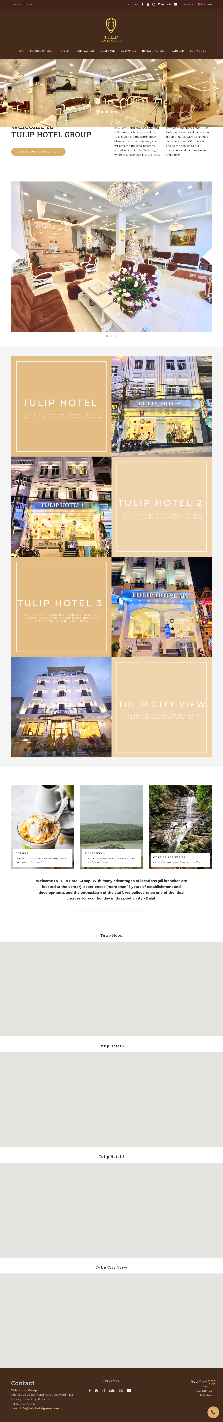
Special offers (41, 50)
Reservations (85, 50)
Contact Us (198, 50)
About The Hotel (201, 1381)
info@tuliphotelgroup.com (39, 1408)
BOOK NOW (212, 1382)
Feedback (108, 50)
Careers (177, 50)
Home (20, 50)
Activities (128, 50)
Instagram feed (153, 50)
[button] (213, 1412)
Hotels (64, 50)
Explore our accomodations (38, 151)
